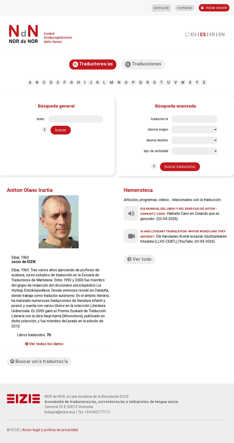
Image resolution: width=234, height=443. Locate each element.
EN (222, 34)
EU (194, 34)
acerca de (161, 8)
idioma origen (158, 130)
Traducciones (143, 64)
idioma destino (157, 140)
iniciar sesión (214, 7)
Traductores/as (93, 64)
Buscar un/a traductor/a (39, 361)
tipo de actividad (156, 151)
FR (212, 34)
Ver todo (139, 259)
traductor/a (159, 119)
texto (40, 119)
